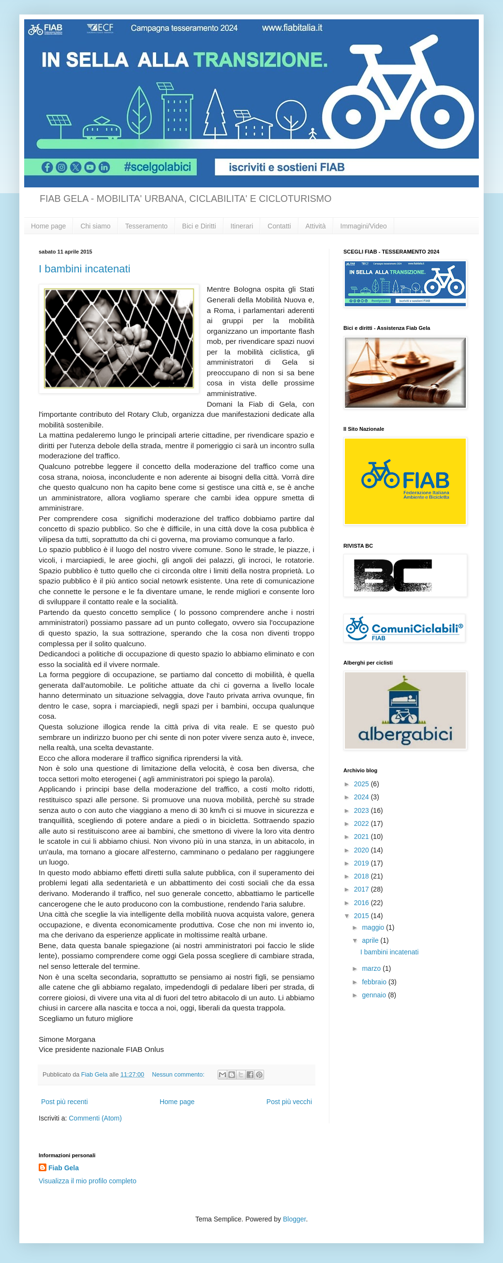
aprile (371, 940)
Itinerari (242, 226)
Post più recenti (64, 1102)
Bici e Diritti (199, 226)
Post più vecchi (289, 1102)
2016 (362, 903)
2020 (362, 850)
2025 (362, 784)
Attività (316, 226)
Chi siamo (95, 226)
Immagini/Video (363, 226)
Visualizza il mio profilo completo (87, 1181)
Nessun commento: (179, 1074)
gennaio (375, 995)
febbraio (375, 982)
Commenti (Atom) (95, 1118)
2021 (362, 836)
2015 (362, 916)
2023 (362, 810)
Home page (48, 226)
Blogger (294, 1219)
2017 (362, 889)
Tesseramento (146, 226)
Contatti (279, 226)
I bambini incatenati (85, 269)
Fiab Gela (63, 1168)
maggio (374, 927)
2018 (362, 876)
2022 (362, 823)
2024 (362, 797)
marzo (372, 968)
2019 (362, 863)
